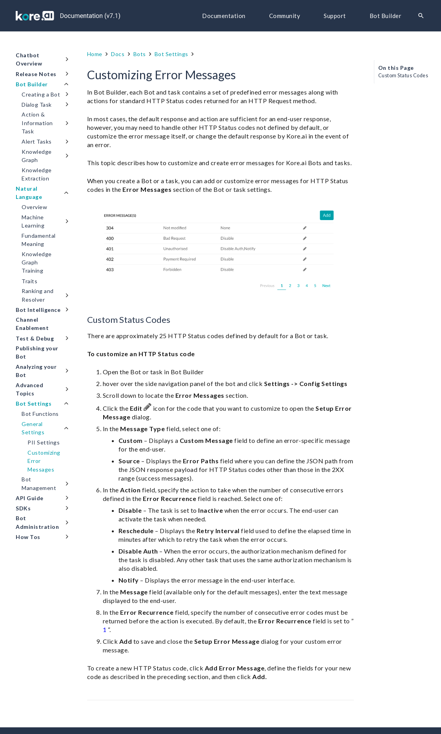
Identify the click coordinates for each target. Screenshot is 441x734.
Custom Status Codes (403, 75)
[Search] (421, 16)
